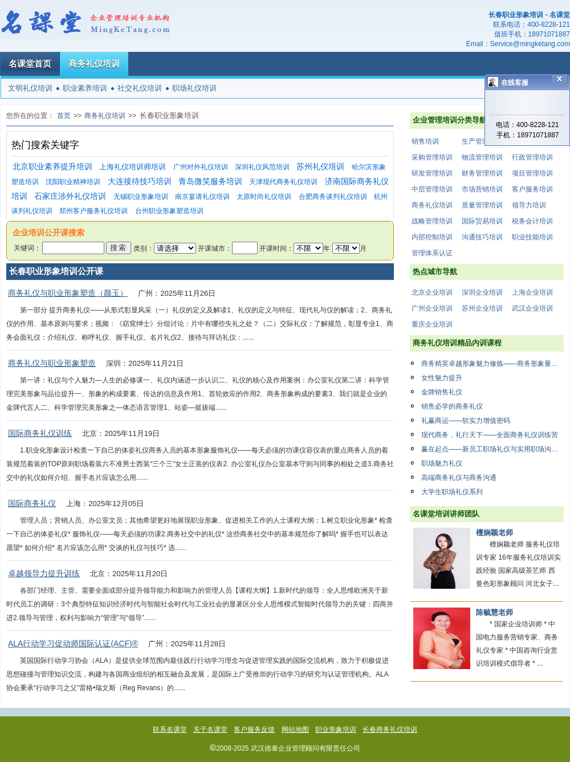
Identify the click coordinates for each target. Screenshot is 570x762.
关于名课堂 (210, 730)
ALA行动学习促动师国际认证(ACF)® (73, 643)
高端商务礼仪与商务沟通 (458, 478)
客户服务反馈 (254, 730)
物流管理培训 (482, 157)
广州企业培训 (432, 308)
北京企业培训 (432, 292)
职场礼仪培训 (194, 88)
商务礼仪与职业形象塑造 (52, 363)
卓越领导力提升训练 (44, 573)
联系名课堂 (170, 730)
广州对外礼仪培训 (200, 167)
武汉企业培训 (532, 308)
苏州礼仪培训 (320, 166)
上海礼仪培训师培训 (132, 166)
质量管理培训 (482, 205)
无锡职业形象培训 (140, 197)
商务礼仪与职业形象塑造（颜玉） (68, 293)
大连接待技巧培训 (140, 181)
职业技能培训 (532, 237)
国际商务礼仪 (32, 503)
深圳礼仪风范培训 (262, 167)
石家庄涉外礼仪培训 (70, 196)
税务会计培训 (532, 221)
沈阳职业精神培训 (73, 182)
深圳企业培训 (482, 292)
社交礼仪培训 (139, 88)
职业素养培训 (85, 88)
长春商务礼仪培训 (390, 730)
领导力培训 (529, 205)
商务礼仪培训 (94, 63)
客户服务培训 (532, 189)
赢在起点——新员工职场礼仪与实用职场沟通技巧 (492, 449)
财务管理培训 (482, 173)
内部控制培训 (432, 237)
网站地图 (295, 730)
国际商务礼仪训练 (40, 433)
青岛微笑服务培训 (210, 181)
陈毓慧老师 (494, 612)
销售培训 (425, 141)
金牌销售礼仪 (441, 392)
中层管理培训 (432, 189)
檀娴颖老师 (494, 532)
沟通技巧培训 (482, 237)
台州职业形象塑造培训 (169, 211)
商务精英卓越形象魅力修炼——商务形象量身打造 (492, 364)
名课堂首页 (30, 63)
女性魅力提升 (441, 378)
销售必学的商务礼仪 (452, 406)
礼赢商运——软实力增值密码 (465, 421)
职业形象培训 (335, 730)
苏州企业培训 (482, 308)
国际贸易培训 (482, 221)
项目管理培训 (532, 173)
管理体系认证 (432, 253)
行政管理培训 (532, 157)
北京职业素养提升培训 (52, 166)
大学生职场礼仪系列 (452, 492)
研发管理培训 (432, 173)
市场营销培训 (482, 189)
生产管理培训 (482, 141)
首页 (64, 116)
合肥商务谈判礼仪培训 (333, 197)
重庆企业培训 (432, 324)
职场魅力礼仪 (441, 463)
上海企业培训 (532, 292)
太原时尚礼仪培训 (264, 197)
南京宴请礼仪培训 (202, 197)
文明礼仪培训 (30, 88)
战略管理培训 (432, 221)
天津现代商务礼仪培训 (283, 182)
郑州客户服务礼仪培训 (93, 211)
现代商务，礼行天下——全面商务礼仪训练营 (489, 435)
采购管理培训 (432, 157)
